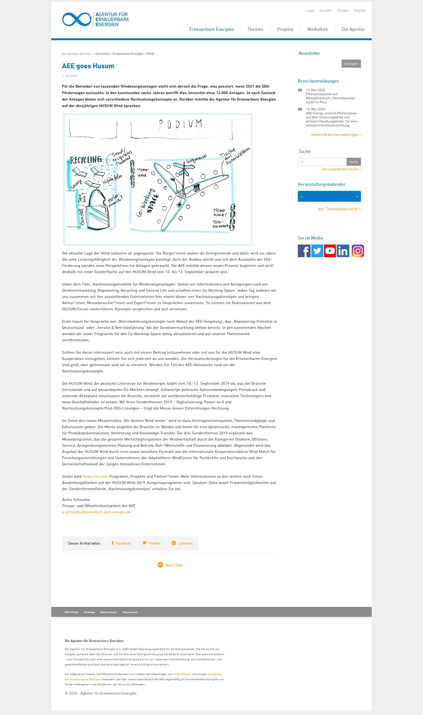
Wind (150, 53)
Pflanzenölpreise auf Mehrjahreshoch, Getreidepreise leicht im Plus (330, 98)
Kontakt (326, 10)
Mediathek (318, 29)
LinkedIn (185, 543)
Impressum (130, 612)
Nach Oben (174, 565)
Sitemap (89, 612)
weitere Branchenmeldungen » (336, 134)
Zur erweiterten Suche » (341, 169)
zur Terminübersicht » (339, 208)
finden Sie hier (95, 476)
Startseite (102, 53)
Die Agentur (353, 29)
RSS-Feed (71, 612)
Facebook (123, 543)
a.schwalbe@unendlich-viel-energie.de (96, 512)
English (359, 10)
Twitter (154, 543)
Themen (255, 29)
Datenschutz (108, 612)
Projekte (285, 29)
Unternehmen (182, 674)
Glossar (343, 10)
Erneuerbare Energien (211, 29)
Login (310, 10)
